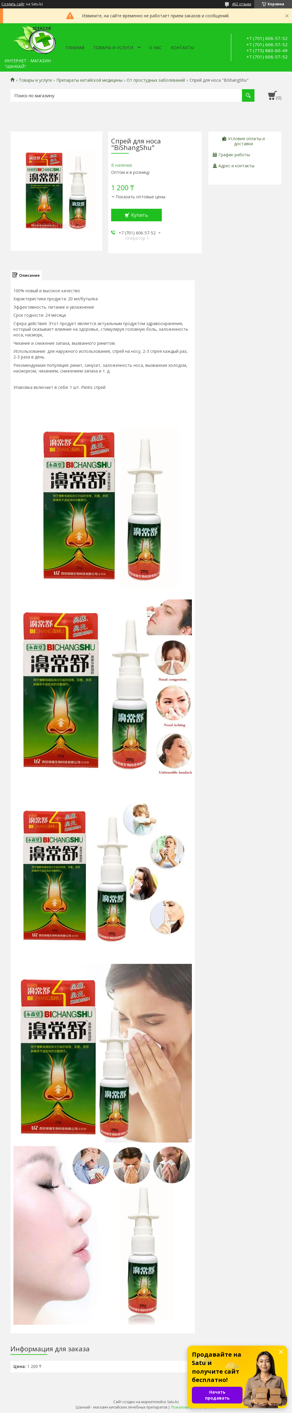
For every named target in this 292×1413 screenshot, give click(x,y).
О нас (155, 47)
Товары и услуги (113, 47)
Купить (139, 215)
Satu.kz (173, 1401)
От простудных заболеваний (156, 80)
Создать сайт (12, 4)
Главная (75, 47)
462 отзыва (241, 4)
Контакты (182, 47)
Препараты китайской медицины (89, 80)
